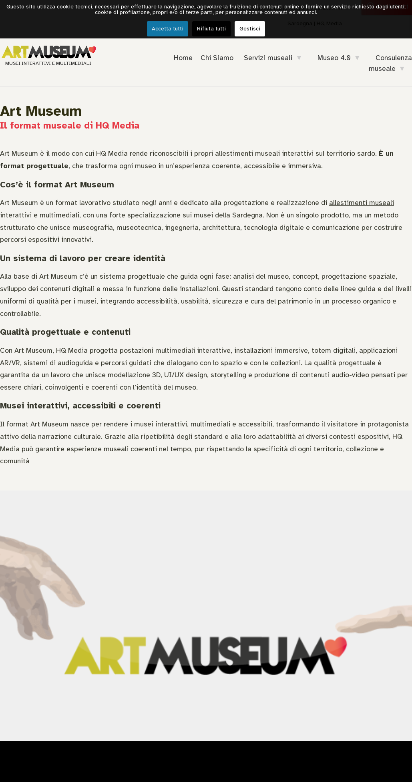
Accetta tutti (167, 28)
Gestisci (249, 28)
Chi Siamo (217, 57)
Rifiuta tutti (211, 28)
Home (183, 57)
